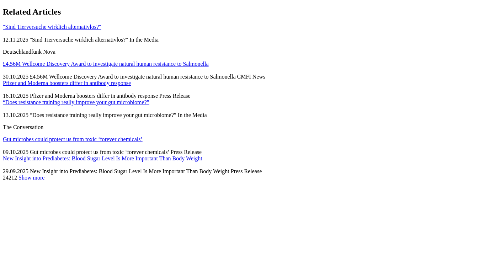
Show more (31, 178)
